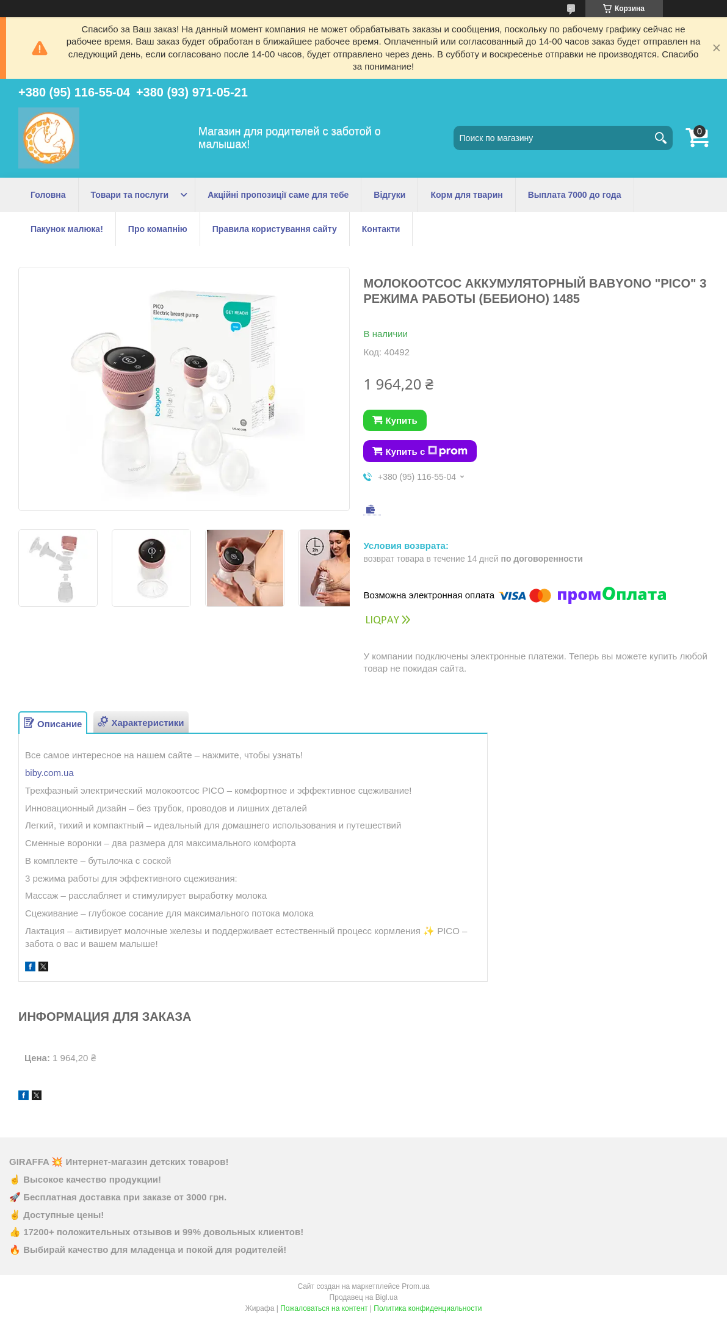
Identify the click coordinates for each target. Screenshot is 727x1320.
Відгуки (389, 195)
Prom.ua (415, 1286)
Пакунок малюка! (67, 229)
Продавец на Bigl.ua (364, 1297)
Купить (401, 420)
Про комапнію (157, 229)
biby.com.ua (49, 772)
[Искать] (660, 138)
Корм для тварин (466, 195)
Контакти (381, 229)
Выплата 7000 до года (574, 195)
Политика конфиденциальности (428, 1308)
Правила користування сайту (274, 229)
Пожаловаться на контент (323, 1308)
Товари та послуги (130, 195)
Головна (48, 195)
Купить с (426, 451)
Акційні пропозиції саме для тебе (278, 195)
